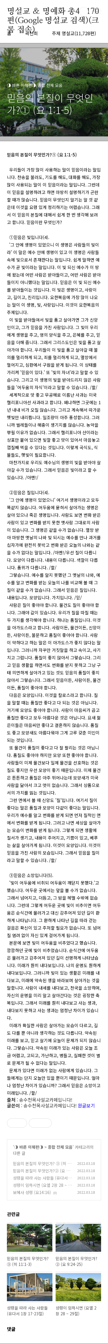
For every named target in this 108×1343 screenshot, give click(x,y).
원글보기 (86, 1105)
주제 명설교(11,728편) (74, 33)
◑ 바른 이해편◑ (28, 1147)
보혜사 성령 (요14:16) (32, 1192)
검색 (83, 11)
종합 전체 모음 (60, 1147)
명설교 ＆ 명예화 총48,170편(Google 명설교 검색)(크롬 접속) (53, 12)
